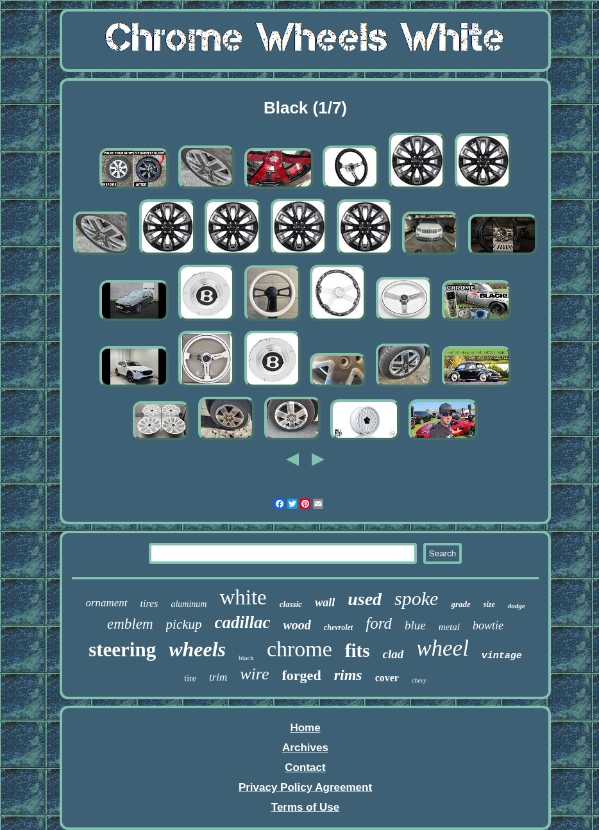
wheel (442, 648)
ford (379, 623)
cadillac (243, 622)
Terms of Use (305, 807)
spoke (416, 598)
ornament (106, 603)
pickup (184, 624)
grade (460, 604)
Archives (305, 748)
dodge (516, 606)
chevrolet (338, 627)
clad (393, 654)
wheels (197, 649)
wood (297, 625)
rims (348, 675)
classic (291, 604)
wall (325, 602)
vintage (502, 656)
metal (449, 627)
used (365, 599)
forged (301, 675)
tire (190, 678)
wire (254, 674)
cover (387, 677)
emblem (130, 624)
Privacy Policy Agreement (305, 787)
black (246, 657)
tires (149, 603)
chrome (299, 649)
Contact (305, 767)
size (489, 604)
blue (415, 625)
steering (122, 649)
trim (218, 677)
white (242, 597)
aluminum (189, 604)
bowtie (488, 625)
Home (305, 728)
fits (357, 650)
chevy (419, 680)
